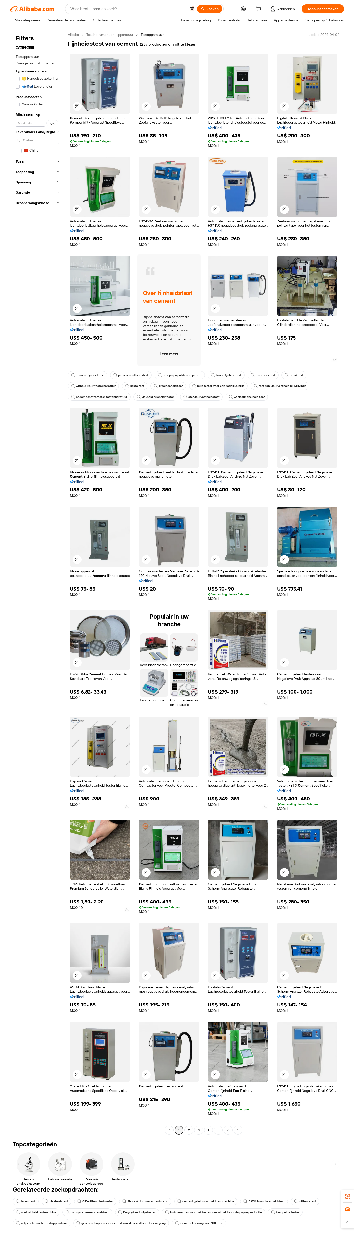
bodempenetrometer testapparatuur (99, 397)
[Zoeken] (209, 9)
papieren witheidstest (130, 375)
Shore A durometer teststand (145, 1201)
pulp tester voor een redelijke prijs (218, 386)
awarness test (263, 375)
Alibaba (73, 35)
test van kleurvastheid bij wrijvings (280, 386)
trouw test (25, 1201)
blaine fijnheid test (226, 375)
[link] (347, 1196)
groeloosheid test (168, 386)
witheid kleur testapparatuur (93, 386)
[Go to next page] (238, 1130)
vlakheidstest (56, 1201)
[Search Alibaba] (127, 9)
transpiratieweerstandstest (87, 1212)
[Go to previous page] (169, 1130)
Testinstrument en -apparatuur (109, 35)
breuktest (294, 375)
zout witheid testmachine (36, 1212)
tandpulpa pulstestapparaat (180, 375)
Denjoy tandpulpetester (137, 1212)
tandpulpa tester (285, 1212)
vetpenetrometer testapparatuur (41, 1223)
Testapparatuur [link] (152, 35)
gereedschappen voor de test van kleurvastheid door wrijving (121, 1223)
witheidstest (305, 1201)
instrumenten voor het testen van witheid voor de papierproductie (213, 1212)
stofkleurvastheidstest (201, 397)
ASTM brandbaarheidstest (264, 1201)
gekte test (134, 386)
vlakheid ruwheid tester (155, 397)
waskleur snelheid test (247, 397)
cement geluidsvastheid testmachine (205, 1201)
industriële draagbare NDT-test (199, 1223)
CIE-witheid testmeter (95, 1201)
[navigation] (37, 583)
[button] (192, 9)
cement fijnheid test (87, 375)
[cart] (259, 10)
